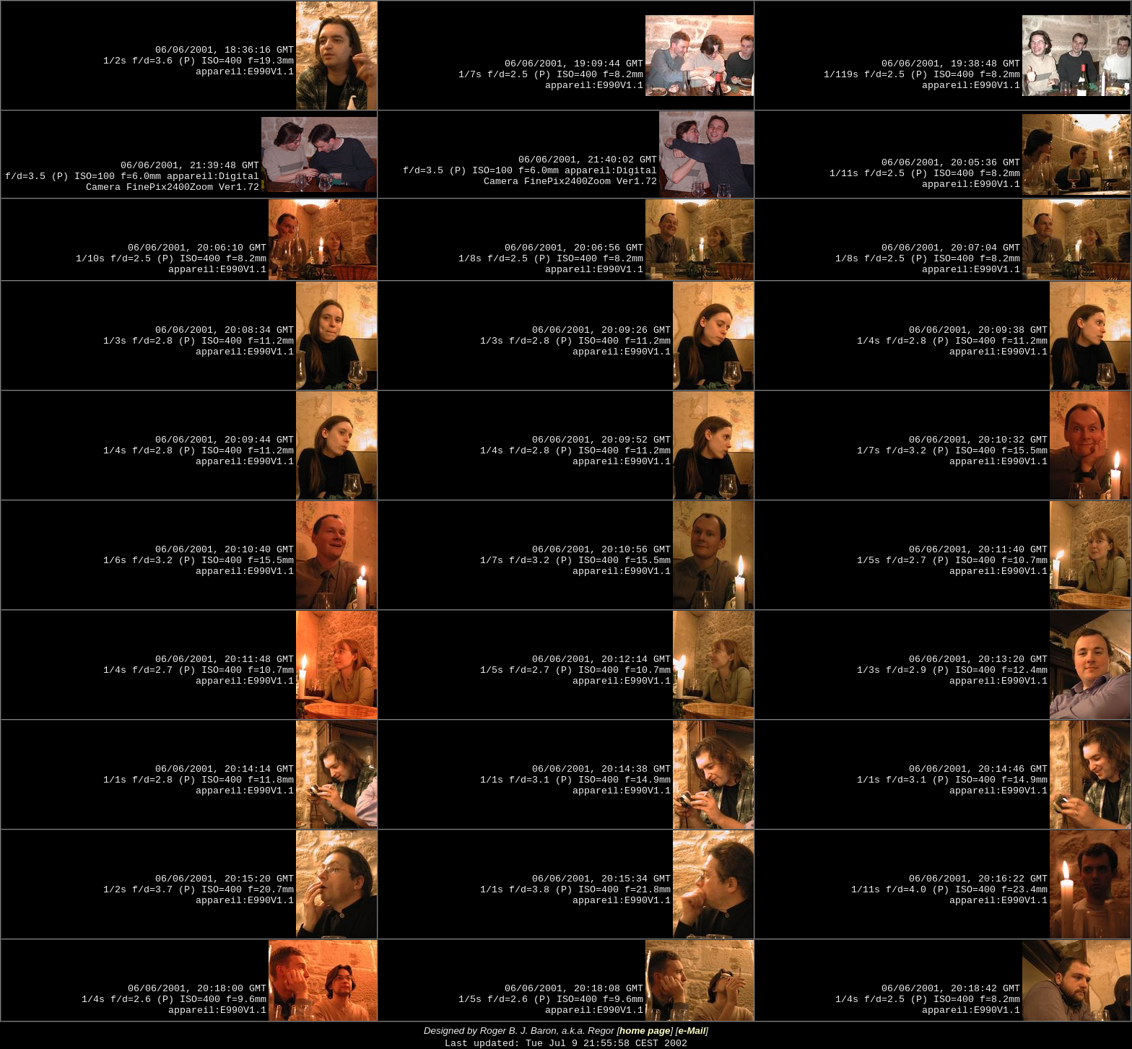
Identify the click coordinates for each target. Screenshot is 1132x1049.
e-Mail (692, 1030)
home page (644, 1030)
